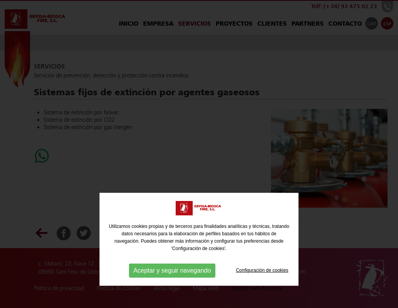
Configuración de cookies (262, 284)
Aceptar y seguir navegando (172, 284)
